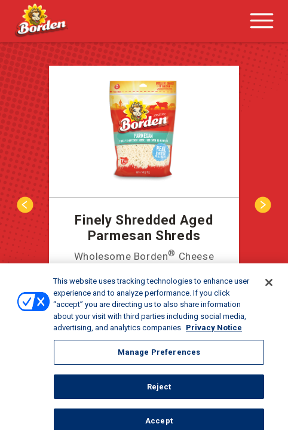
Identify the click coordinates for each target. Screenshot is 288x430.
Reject (159, 390)
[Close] (269, 286)
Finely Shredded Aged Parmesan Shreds (144, 228)
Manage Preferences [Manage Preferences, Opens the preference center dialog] (159, 355)
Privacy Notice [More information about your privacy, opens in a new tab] (214, 331)
